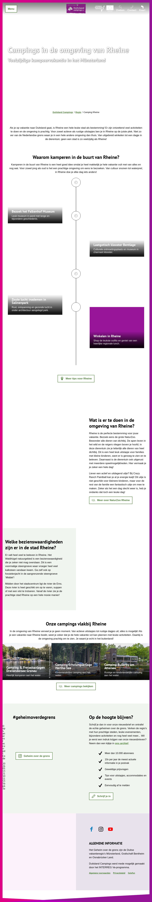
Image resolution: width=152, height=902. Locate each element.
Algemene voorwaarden (99, 873)
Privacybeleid (119, 873)
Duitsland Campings (63, 112)
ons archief (121, 743)
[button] (76, 378)
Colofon (131, 873)
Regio (78, 112)
